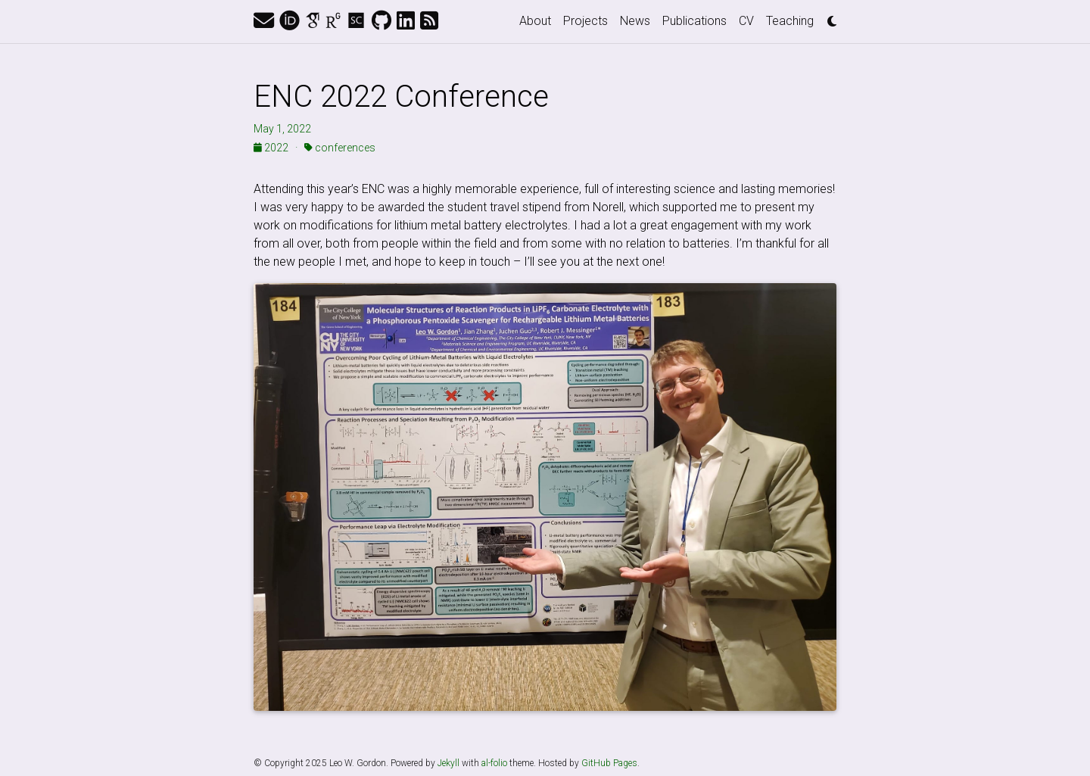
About (535, 21)
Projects (585, 21)
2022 (272, 148)
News (635, 21)
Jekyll (448, 763)
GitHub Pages (609, 763)
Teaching (790, 21)
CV (746, 21)
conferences (339, 148)
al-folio (494, 763)
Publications (694, 21)
